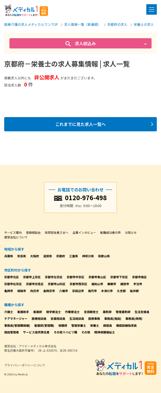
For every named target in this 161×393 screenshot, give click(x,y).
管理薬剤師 (123, 312)
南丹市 (92, 291)
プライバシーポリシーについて (24, 365)
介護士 (8, 312)
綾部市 (124, 284)
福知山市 (97, 284)
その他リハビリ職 (65, 332)
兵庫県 (8, 256)
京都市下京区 (119, 277)
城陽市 (21, 291)
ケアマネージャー (15, 318)
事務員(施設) (112, 318)
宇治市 (137, 284)
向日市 (34, 291)
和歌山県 (104, 256)
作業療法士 (72, 312)
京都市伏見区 (35, 284)
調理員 (107, 325)
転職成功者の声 (110, 232)
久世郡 (121, 291)
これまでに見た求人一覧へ (80, 124)
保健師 (62, 325)
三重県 (73, 256)
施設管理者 (11, 332)
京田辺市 (78, 291)
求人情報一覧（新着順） (82, 24)
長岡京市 (49, 291)
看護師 (37, 312)
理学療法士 (53, 312)
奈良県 (21, 256)
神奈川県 (88, 256)
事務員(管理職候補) (17, 325)
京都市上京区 (32, 277)
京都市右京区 (13, 284)
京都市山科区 (56, 284)
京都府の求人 (117, 24)
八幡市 (63, 291)
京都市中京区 (75, 277)
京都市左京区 (53, 277)
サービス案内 (13, 232)
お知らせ (131, 232)
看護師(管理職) (44, 325)
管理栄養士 (78, 325)
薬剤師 (107, 312)
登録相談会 (33, 232)
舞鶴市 (111, 284)
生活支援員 (142, 312)
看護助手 (23, 312)
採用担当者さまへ (56, 232)
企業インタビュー (84, 232)
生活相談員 (76, 318)
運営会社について (16, 237)
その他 (85, 332)
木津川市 (107, 291)
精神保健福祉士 (104, 332)
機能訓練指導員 (126, 325)
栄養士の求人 (144, 24)
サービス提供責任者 (36, 332)
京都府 (60, 256)
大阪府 (34, 256)
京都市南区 (139, 277)
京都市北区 (11, 277)
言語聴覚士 (91, 312)
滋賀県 (47, 256)
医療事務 (94, 318)
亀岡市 (8, 291)
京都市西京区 (78, 284)
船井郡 (134, 291)
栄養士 (94, 325)
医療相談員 (39, 318)
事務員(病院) (133, 318)
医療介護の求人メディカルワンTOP (31, 24)
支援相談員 (58, 318)
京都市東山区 (97, 277)
